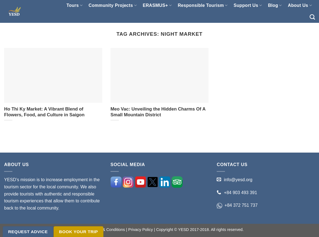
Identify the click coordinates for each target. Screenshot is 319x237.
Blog (275, 5)
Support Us (248, 5)
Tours (74, 5)
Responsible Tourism (202, 5)
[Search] (312, 17)
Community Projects (113, 5)
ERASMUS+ (157, 5)
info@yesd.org (238, 179)
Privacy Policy (140, 229)
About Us (300, 5)
